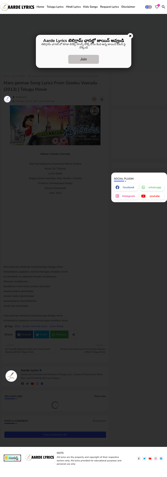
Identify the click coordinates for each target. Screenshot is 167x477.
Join (83, 59)
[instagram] (155, 458)
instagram (128, 196)
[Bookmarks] (157, 7)
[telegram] (161, 458)
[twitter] (144, 458)
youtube (155, 196)
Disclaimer (128, 7)
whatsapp (154, 187)
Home (40, 7)
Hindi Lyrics (73, 7)
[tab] (40, 7)
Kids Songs (90, 7)
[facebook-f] (139, 458)
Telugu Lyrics (55, 7)
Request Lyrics (109, 7)
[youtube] (150, 458)
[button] (148, 7)
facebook (128, 187)
